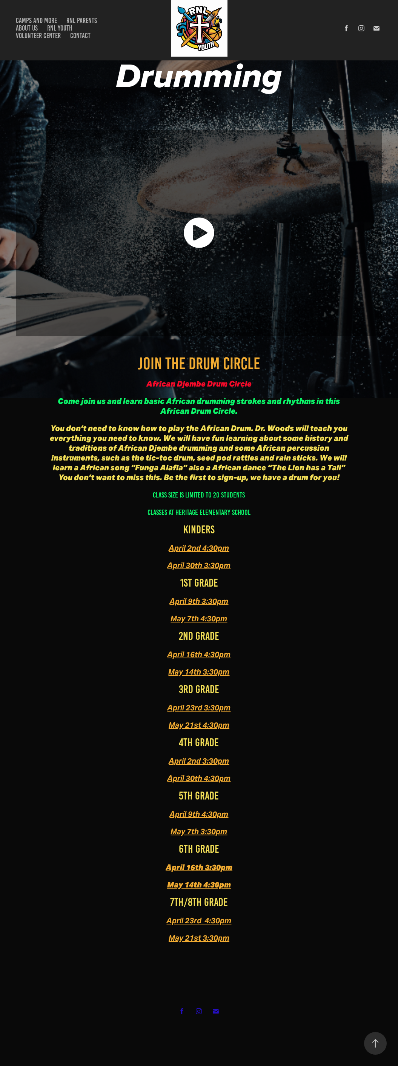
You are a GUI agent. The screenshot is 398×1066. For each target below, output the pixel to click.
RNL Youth (59, 28)
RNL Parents (81, 21)
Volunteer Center (38, 36)
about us (27, 28)
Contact (80, 36)
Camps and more (36, 21)
